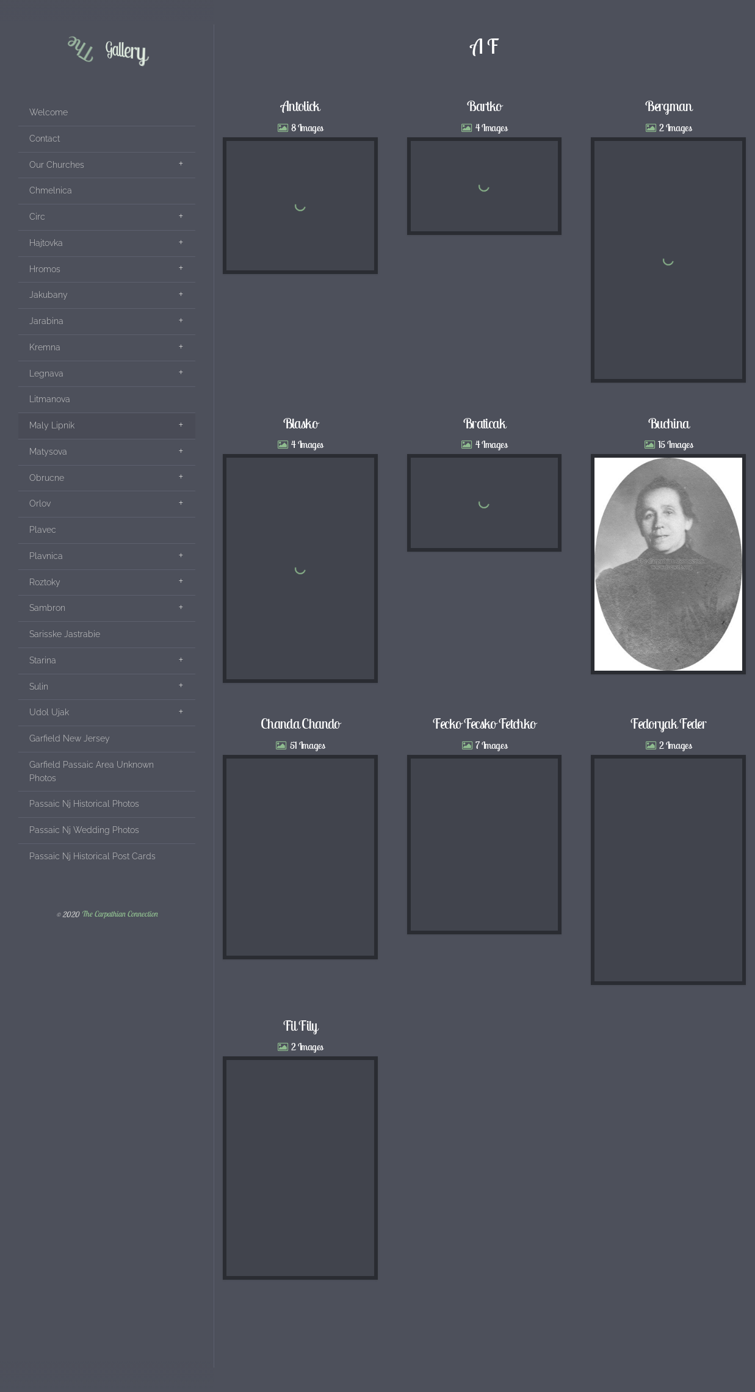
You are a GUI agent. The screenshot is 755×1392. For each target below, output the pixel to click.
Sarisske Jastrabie (64, 634)
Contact (44, 138)
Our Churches (56, 165)
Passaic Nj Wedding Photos (84, 830)
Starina (42, 660)
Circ (37, 217)
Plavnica (46, 556)
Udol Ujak (49, 712)
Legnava (46, 373)
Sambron (47, 608)
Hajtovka (46, 243)
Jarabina (46, 321)
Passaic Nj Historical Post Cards (92, 856)
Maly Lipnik (51, 425)
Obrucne (46, 478)
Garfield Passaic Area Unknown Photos (91, 771)
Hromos (44, 269)
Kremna (44, 347)
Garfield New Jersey (69, 738)
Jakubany (48, 295)
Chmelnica (50, 190)
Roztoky (44, 582)
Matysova (48, 451)
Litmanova (49, 399)
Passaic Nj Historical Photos (84, 804)
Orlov (40, 503)
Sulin (38, 686)
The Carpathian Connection (119, 914)
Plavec (42, 530)
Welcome (48, 112)
